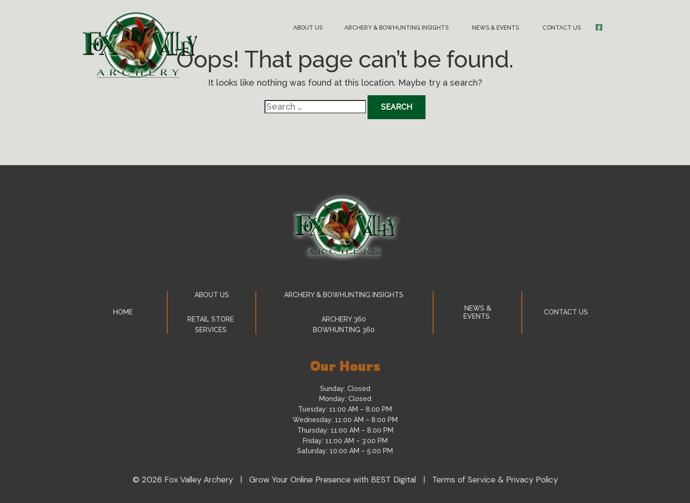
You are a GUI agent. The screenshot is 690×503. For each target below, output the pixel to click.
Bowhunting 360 (345, 330)
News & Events (496, 27)
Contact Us (562, 27)
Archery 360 (345, 319)
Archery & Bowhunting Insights (397, 27)
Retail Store (211, 319)
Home (123, 312)
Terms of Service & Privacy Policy (495, 479)
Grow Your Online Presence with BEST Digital (332, 479)
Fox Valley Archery (198, 479)
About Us (307, 27)
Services (212, 330)
